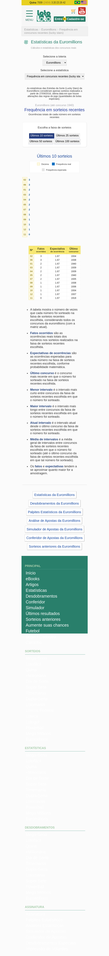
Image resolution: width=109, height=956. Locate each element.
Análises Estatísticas (45, 925)
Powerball (35, 727)
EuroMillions (37, 898)
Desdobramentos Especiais (51, 943)
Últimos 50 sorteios (41, 141)
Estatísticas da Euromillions (54, 495)
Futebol (33, 631)
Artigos (32, 584)
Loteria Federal (40, 710)
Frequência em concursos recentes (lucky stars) (51, 31)
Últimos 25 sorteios (67, 135)
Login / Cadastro (41, 636)
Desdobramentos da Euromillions (54, 503)
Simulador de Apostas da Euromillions (54, 529)
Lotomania (35, 704)
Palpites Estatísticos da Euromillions (54, 512)
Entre (59, 19)
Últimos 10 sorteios (41, 135)
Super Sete (36, 687)
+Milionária (36, 675)
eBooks (33, 578)
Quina (31, 669)
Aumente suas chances (47, 625)
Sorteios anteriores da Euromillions (54, 546)
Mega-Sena (36, 658)
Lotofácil (33, 664)
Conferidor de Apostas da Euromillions (54, 538)
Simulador (35, 607)
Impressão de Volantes (47, 948)
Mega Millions (38, 733)
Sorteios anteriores (43, 619)
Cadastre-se (75, 19)
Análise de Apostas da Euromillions (54, 520)
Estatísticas (31, 29)
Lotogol (32, 722)
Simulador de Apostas (46, 931)
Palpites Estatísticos (44, 919)
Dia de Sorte (37, 681)
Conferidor (35, 602)
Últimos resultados (43, 613)
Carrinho (34, 642)
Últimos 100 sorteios (67, 141)
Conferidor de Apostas (46, 937)
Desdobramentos (41, 596)
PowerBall (35, 886)
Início (31, 573)
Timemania (36, 693)
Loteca (32, 716)
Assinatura (35, 914)
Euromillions (48, 29)
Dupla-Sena (37, 698)
